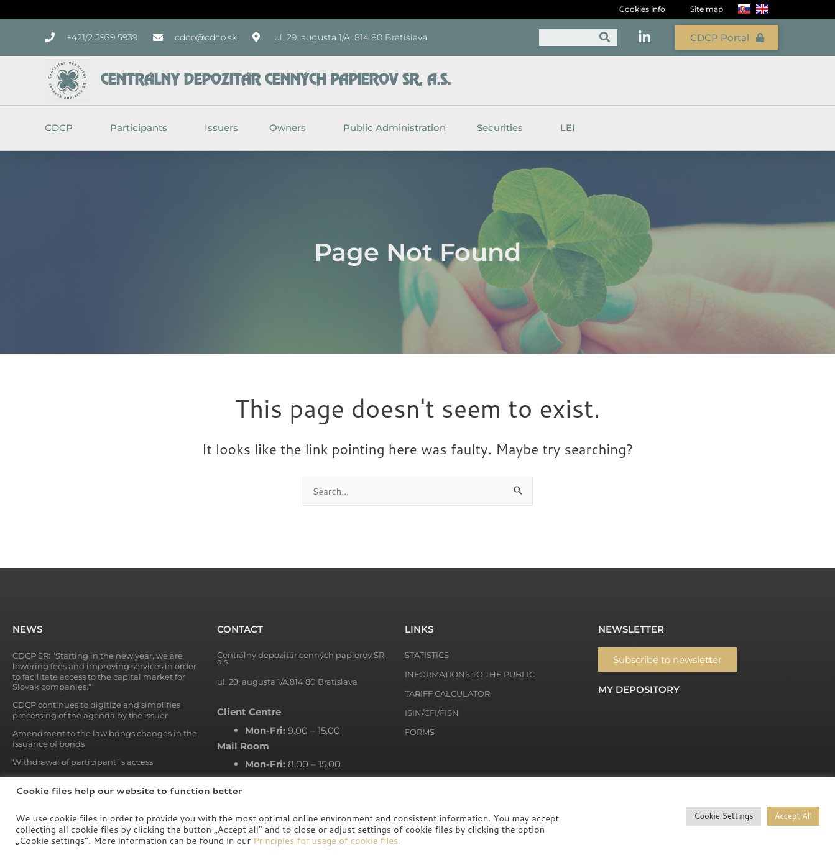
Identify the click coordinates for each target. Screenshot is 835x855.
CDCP (62, 127)
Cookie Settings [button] (723, 815)
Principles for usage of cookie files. (326, 840)
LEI (567, 127)
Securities (503, 127)
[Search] (605, 37)
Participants (141, 127)
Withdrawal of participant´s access (82, 761)
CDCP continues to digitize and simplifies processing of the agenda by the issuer (96, 709)
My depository (639, 689)
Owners (290, 127)
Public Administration (394, 127)
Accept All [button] (793, 815)
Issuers (221, 127)
